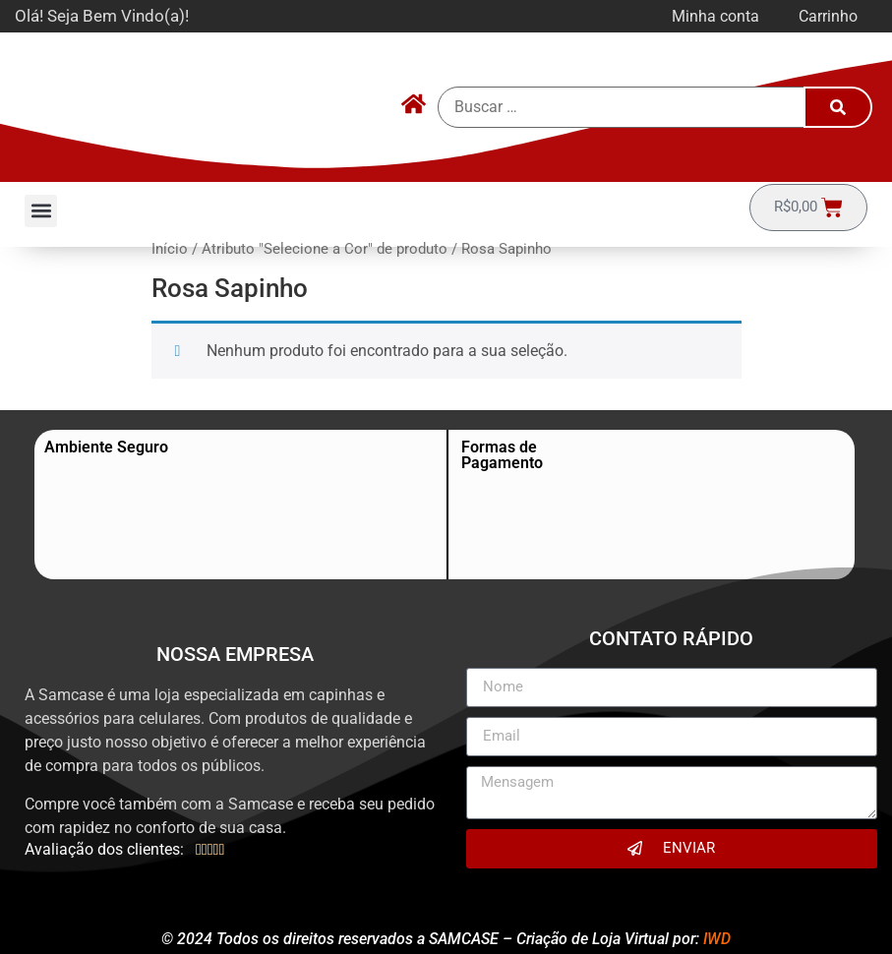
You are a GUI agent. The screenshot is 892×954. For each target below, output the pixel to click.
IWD (717, 938)
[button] (41, 211)
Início (169, 249)
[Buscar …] (622, 107)
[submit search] (837, 107)
